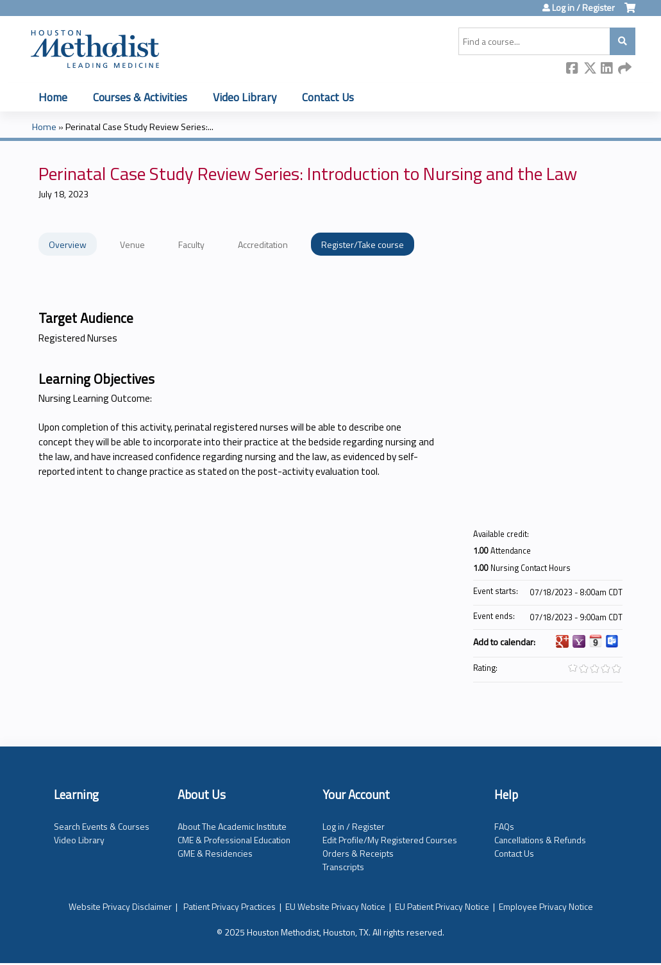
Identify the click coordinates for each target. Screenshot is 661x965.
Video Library (244, 97)
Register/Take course (362, 244)
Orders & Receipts (358, 853)
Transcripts (343, 866)
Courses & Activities (140, 97)
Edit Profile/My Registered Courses (389, 839)
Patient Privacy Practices (229, 906)
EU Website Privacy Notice (335, 906)
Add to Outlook (612, 641)
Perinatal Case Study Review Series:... (139, 127)
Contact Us (328, 97)
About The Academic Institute (232, 826)
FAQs (504, 826)
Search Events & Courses (101, 826)
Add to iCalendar (595, 640)
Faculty (191, 244)
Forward (624, 69)
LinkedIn (607, 69)
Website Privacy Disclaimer (120, 906)
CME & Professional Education (234, 839)
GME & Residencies (215, 853)
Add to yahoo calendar (579, 641)
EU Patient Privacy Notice (442, 906)
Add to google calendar (562, 641)
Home (52, 97)
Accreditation (263, 244)
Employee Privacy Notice (546, 906)
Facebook (572, 69)
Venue (132, 244)
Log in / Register (583, 7)
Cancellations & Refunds (540, 839)
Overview (68, 244)
